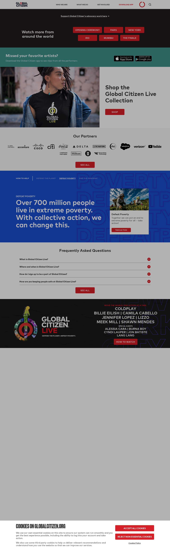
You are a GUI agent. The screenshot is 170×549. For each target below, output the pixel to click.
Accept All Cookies (135, 528)
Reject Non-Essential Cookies (135, 536)
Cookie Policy (135, 543)
